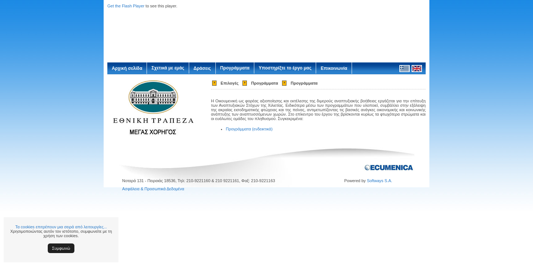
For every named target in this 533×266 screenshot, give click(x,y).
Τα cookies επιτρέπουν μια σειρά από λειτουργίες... (61, 227)
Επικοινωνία (334, 68)
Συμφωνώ (61, 248)
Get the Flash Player (125, 6)
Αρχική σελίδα (127, 68)
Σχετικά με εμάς (167, 68)
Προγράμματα (234, 68)
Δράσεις (202, 68)
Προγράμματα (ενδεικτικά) (249, 129)
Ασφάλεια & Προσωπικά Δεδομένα (153, 189)
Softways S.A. (379, 180)
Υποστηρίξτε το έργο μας (285, 68)
